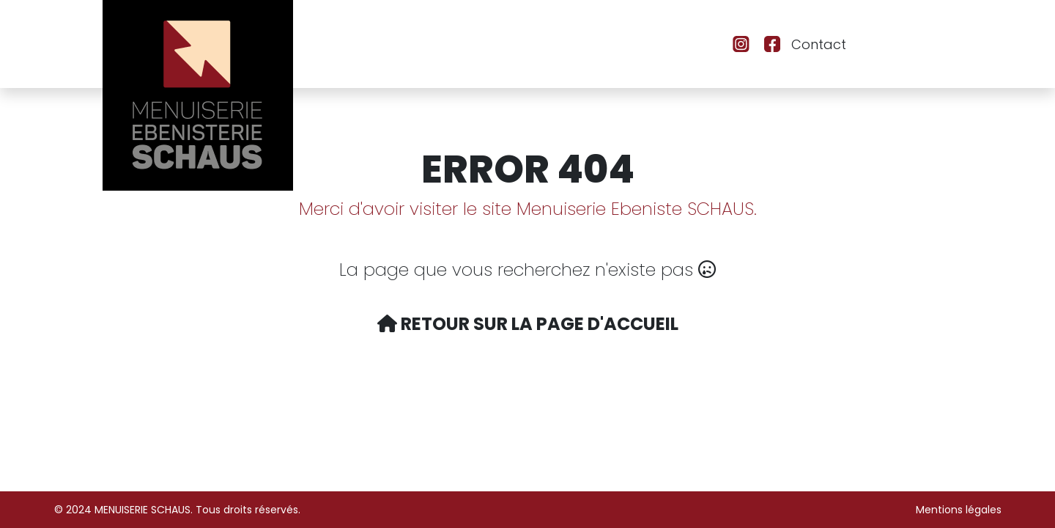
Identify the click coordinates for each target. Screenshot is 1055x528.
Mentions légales (959, 509)
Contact (818, 44)
